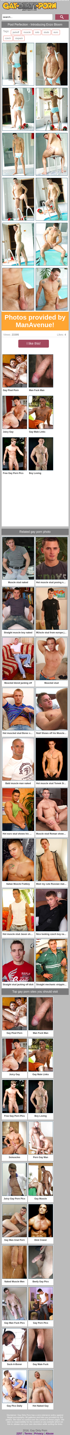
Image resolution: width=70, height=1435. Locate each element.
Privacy (38, 1433)
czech (8, 38)
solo (37, 32)
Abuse (50, 1433)
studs (46, 32)
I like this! (34, 343)
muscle (27, 32)
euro (56, 32)
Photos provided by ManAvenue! (35, 321)
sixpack (19, 38)
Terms (28, 1433)
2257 (19, 1433)
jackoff (16, 32)
